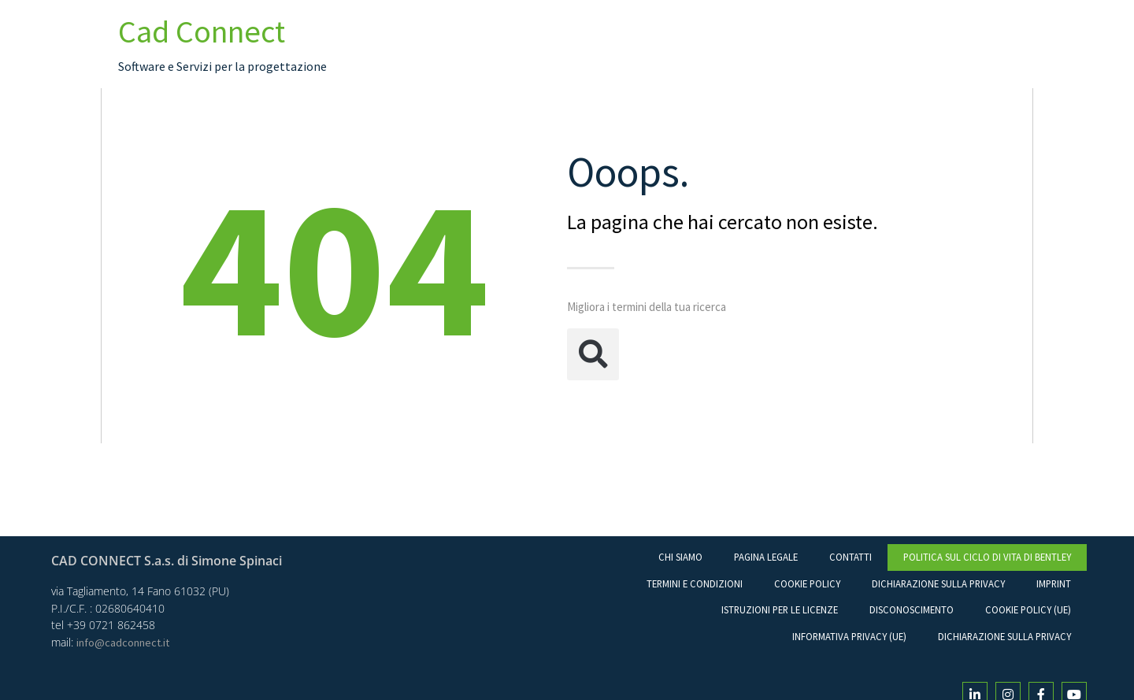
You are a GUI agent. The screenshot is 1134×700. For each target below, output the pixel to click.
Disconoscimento (911, 609)
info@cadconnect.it (122, 642)
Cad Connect (201, 31)
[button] (593, 354)
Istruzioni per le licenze (779, 609)
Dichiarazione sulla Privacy (938, 583)
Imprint (1053, 583)
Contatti (850, 556)
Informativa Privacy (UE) (849, 636)
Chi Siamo (680, 556)
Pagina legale (766, 556)
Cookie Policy (807, 583)
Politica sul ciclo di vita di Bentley (987, 556)
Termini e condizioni (695, 583)
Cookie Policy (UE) (1028, 609)
